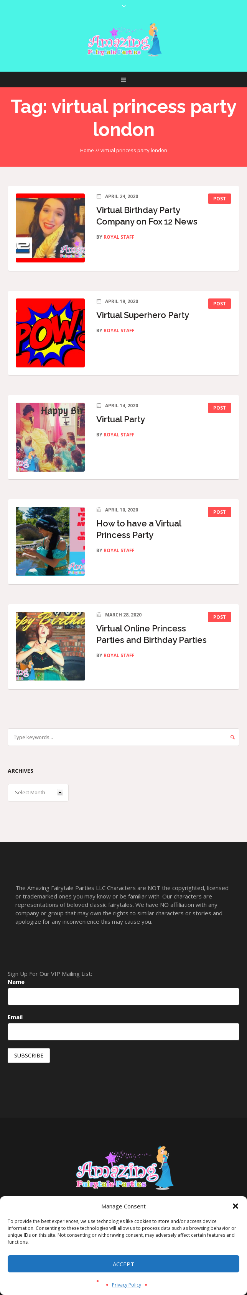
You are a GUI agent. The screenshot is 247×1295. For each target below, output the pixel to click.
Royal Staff (119, 237)
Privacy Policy (126, 1285)
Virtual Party (120, 419)
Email (15, 1017)
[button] (235, 1206)
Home (87, 150)
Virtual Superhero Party (142, 315)
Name (16, 981)
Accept (123, 1264)
